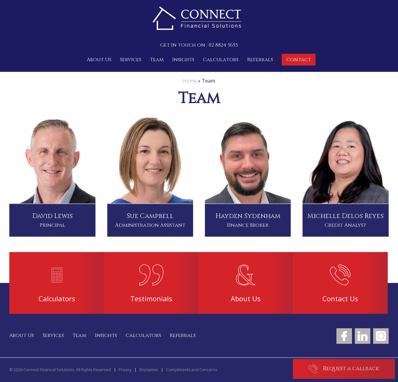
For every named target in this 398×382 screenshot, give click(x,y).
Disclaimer (148, 370)
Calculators (220, 59)
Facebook (344, 336)
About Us (99, 59)
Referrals (260, 59)
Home (190, 80)
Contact (298, 59)
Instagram (381, 336)
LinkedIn (362, 336)
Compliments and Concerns (191, 370)
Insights (183, 59)
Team (157, 59)
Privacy (125, 370)
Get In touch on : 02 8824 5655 (199, 45)
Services (130, 59)
